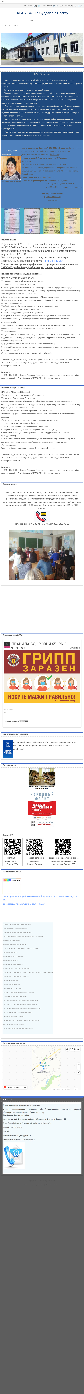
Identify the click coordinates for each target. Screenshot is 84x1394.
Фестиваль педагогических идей (13, 1024)
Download (75, 648)
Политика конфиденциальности (33, 1185)
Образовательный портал (11, 984)
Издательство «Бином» (10, 960)
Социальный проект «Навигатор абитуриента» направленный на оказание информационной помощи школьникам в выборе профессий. (44, 745)
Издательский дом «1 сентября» (13, 956)
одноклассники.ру (52, 196)
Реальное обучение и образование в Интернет (18, 992)
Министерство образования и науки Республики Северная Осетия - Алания (28, 972)
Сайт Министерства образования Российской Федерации (22, 1008)
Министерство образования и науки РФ (16, 976)
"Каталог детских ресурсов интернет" (15, 928)
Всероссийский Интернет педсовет (14, 944)
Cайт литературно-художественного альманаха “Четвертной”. (23, 936)
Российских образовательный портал (15, 996)
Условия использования (53, 1185)
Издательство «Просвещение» (13, 964)
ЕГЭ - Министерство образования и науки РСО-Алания (21, 948)
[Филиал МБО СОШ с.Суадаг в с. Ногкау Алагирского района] (42, 12)
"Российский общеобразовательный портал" (17, 932)
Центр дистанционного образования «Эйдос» (18, 1028)
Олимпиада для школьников (12, 988)
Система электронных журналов (13, 1016)
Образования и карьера (11, 980)
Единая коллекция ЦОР (10, 952)
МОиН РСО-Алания (32, 505)
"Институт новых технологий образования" (17, 924)
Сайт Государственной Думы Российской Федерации (20, 1000)
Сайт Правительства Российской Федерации (17, 1012)
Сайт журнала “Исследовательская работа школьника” (21, 1004)
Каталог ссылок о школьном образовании (16, 968)
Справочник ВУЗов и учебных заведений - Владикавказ (21, 1020)
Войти (2, 1)
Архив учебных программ (11, 940)
